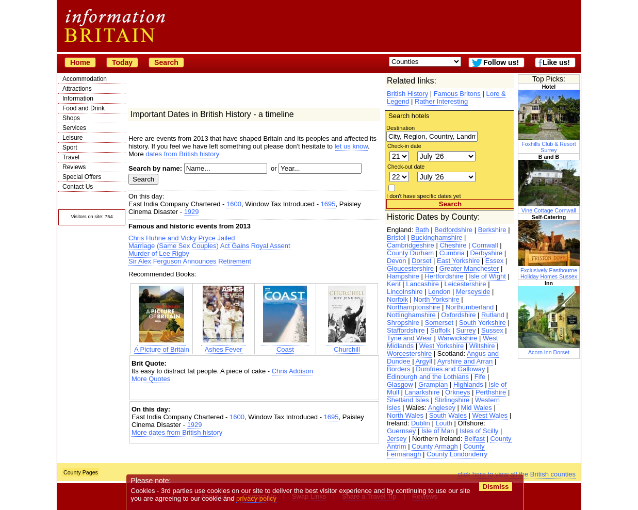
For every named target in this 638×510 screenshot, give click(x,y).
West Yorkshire (441, 346)
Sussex (492, 330)
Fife (480, 377)
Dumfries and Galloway (450, 369)
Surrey (466, 330)
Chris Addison (292, 371)
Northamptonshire (413, 307)
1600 (233, 204)
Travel (70, 157)
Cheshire (452, 245)
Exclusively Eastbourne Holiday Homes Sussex (549, 270)
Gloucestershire (410, 268)
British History (407, 93)
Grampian (433, 384)
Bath (422, 230)
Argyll (423, 361)
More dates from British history (177, 432)
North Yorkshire (437, 299)
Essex (494, 261)
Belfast (474, 438)
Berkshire (492, 230)
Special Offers (81, 176)
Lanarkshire (421, 392)
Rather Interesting (441, 101)
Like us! (556, 62)
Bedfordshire (453, 230)
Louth (443, 423)
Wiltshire (482, 346)
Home (80, 62)
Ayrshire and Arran (465, 361)
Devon (396, 261)
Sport (69, 147)
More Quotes (151, 379)
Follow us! (501, 62)
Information (77, 98)
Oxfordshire (458, 315)
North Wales (405, 415)
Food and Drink (83, 108)
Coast (285, 345)
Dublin (420, 423)
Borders (399, 369)
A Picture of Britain (161, 345)
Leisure (72, 137)
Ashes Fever (223, 345)
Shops (71, 118)
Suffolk (440, 330)
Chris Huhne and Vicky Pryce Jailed (181, 238)
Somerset (438, 322)
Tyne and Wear (409, 338)
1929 (191, 212)
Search (166, 62)
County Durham (410, 253)
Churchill (347, 345)
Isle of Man (437, 431)
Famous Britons (457, 93)
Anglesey (441, 408)
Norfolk (397, 299)
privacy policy (256, 498)
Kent (394, 284)
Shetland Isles (408, 400)
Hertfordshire (443, 276)
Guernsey (401, 431)
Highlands (468, 384)
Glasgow (400, 384)
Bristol (396, 237)
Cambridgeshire (410, 245)
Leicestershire (465, 284)
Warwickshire (458, 338)
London (439, 291)
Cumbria (452, 253)
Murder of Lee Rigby (158, 253)
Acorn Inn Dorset (549, 349)
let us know (351, 146)
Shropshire (403, 322)
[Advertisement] (254, 392)
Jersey (396, 438)
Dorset (421, 261)
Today (122, 62)
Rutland (492, 315)
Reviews (74, 167)
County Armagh (435, 446)
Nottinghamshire (411, 315)
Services (74, 127)
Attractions (77, 88)
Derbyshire (486, 253)
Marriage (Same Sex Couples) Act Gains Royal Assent (209, 246)
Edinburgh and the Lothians (428, 377)
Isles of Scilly (479, 431)
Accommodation (84, 79)
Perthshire (491, 392)
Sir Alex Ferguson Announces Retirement (189, 261)
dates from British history (182, 154)
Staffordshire (405, 330)
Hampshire (403, 276)
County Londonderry (457, 454)
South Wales (448, 415)
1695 (328, 204)
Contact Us (77, 186)
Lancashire (422, 284)
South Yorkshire (482, 322)
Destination (400, 128)
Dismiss (495, 486)
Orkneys (457, 392)
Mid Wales (476, 408)
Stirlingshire (451, 400)
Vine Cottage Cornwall (549, 207)
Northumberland (470, 307)
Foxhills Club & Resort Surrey (549, 144)
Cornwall (485, 245)
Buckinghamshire (437, 237)
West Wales (490, 415)
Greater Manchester (469, 268)
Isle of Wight (487, 276)
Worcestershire (409, 353)
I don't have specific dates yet (423, 196)
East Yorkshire (458, 261)
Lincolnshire (404, 291)
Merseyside (473, 291)
